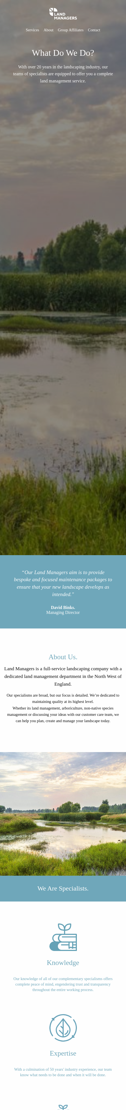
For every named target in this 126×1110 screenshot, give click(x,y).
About (49, 30)
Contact (94, 30)
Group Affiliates (71, 30)
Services (32, 30)
